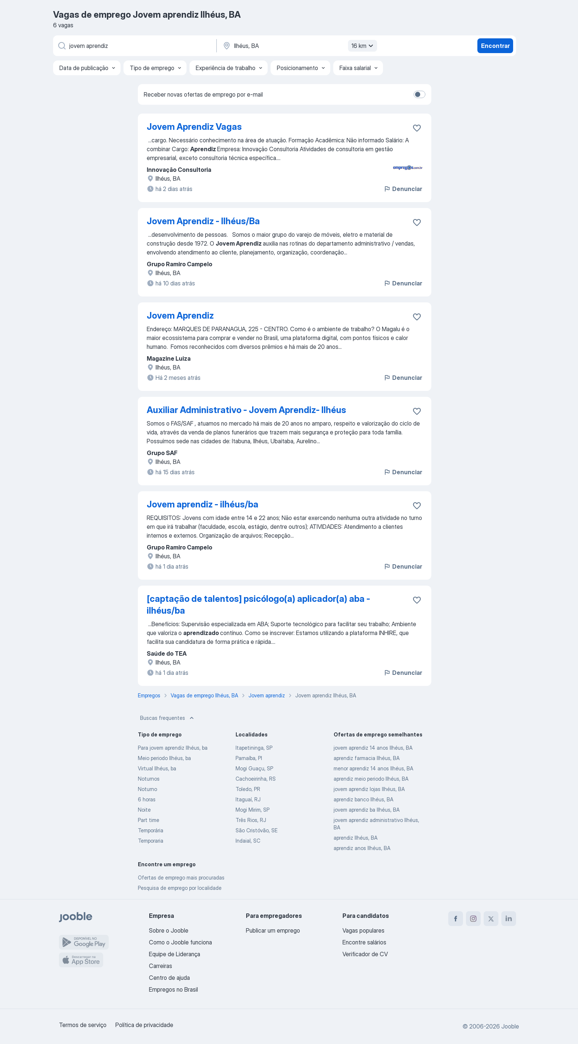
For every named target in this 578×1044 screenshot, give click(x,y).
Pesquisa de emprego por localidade (180, 888)
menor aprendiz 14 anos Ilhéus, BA (373, 768)
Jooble (510, 1026)
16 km (363, 45)
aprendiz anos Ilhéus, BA (362, 848)
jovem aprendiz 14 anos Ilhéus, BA (373, 748)
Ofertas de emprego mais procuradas (181, 877)
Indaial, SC (248, 840)
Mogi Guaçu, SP (254, 768)
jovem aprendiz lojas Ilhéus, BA (369, 789)
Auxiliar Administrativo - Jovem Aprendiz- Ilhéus (246, 410)
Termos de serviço (83, 1025)
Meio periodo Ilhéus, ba (164, 758)
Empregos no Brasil (173, 989)
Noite (144, 810)
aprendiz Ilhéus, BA (355, 838)
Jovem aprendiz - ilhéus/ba (202, 504)
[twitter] (491, 918)
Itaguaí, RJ (248, 799)
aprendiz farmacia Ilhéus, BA (367, 758)
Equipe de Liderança (174, 954)
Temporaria (150, 840)
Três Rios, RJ (251, 820)
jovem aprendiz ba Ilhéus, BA (367, 810)
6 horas (147, 799)
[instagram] (473, 918)
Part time (148, 820)
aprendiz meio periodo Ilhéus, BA (371, 779)
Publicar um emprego (273, 930)
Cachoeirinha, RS (256, 779)
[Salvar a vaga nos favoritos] (417, 128)
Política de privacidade (144, 1025)
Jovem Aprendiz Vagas (194, 126)
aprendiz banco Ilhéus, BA (363, 799)
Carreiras (160, 966)
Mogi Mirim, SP (252, 810)
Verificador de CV (365, 954)
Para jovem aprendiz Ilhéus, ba (173, 748)
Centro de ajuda (169, 977)
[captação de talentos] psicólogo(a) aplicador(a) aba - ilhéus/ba (258, 604)
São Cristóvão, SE (257, 830)
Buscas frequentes (167, 718)
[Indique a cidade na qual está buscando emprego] (299, 45)
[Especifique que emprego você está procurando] (134, 45)
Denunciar (402, 189)
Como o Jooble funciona (180, 942)
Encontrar (495, 45)
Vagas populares (363, 930)
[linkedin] (508, 918)
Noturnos (149, 779)
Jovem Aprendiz (180, 315)
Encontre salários (364, 942)
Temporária (150, 830)
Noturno (147, 789)
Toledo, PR (248, 789)
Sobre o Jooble (168, 930)
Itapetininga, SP (254, 748)
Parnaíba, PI (249, 758)
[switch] (419, 94)
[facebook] (455, 918)
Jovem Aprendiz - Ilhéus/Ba (203, 221)
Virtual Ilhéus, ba (157, 768)
